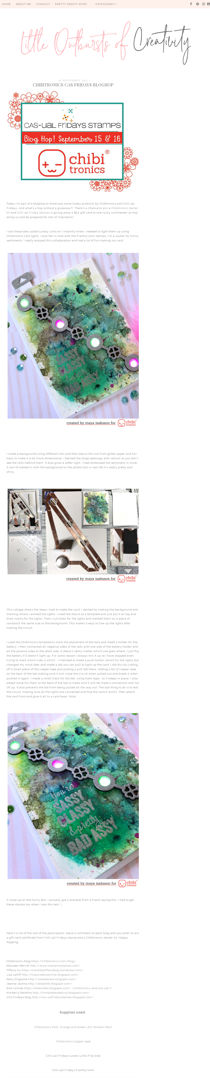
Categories (106, 4)
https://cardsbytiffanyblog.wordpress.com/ (52, 970)
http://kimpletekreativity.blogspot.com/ (61, 992)
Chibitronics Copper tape (73, 1041)
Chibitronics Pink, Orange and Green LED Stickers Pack (73, 1027)
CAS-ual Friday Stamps (33, 212)
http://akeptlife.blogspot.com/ (50, 983)
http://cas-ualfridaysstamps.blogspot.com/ (63, 997)
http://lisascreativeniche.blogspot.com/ (50, 974)
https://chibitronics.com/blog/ (53, 961)
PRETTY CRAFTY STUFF (71, 4)
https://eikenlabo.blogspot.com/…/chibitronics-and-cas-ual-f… (68, 988)
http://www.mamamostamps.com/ (55, 965)
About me (23, 4)
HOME (6, 4)
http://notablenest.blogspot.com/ (52, 979)
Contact (43, 4)
